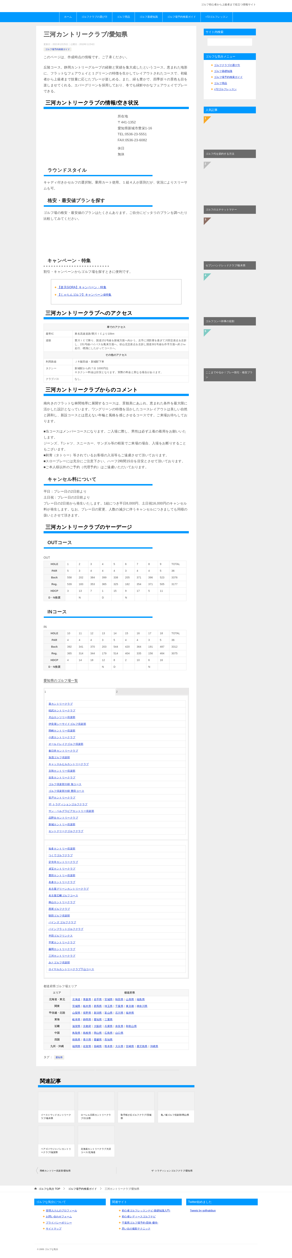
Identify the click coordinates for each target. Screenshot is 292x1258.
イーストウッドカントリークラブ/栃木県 (56, 1117)
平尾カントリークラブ (62, 942)
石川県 (119, 1012)
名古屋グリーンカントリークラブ (69, 888)
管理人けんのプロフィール (61, 1210)
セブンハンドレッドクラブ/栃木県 (225, 265)
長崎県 (98, 1046)
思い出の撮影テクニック (136, 1228)
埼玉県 (108, 1006)
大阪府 (98, 1026)
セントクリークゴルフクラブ (66, 831)
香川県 (87, 1039)
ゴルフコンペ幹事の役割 (220, 321)
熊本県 (108, 1046)
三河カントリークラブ (62, 955)
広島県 (108, 1032)
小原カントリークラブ (62, 737)
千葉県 (119, 1006)
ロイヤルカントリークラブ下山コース (71, 969)
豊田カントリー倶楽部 (62, 875)
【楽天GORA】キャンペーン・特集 (82, 287)
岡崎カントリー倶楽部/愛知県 (55, 1170)
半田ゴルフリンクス (61, 935)
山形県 (130, 999)
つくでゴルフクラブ (61, 855)
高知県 (108, 1039)
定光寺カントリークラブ (63, 862)
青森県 (87, 999)
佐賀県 (87, 1046)
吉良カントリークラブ (62, 777)
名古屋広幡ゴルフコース (63, 895)
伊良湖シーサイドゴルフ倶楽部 (67, 723)
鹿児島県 (142, 1046)
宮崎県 (130, 1046)
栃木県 (87, 1006)
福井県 (130, 1012)
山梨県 (76, 1012)
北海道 (76, 999)
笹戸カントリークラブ (62, 797)
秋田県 (119, 999)
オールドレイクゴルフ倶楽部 (66, 744)
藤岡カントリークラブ (62, 949)
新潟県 (98, 1012)
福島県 (141, 999)
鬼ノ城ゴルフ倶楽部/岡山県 (175, 1115)
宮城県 (108, 999)
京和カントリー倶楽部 (62, 770)
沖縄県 (154, 1046)
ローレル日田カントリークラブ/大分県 (96, 1117)
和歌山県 (131, 1026)
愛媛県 (98, 1039)
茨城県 (76, 1006)
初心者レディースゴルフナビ (139, 1216)
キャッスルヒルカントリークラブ (69, 764)
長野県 (87, 1012)
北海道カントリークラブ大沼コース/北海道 (96, 1151)
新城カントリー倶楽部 (62, 824)
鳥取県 (76, 1032)
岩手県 (98, 999)
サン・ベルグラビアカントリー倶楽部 (71, 811)
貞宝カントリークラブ (62, 868)
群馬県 (98, 1006)
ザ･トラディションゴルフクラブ (68, 804)
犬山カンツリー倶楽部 (62, 717)
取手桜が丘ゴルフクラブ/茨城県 (136, 1117)
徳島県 (76, 1039)
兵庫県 (108, 1026)
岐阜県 (76, 1019)
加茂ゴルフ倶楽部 (59, 757)
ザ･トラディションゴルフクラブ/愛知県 (172, 1170)
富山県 (108, 1012)
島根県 (87, 1032)
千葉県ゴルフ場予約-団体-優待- (140, 1222)
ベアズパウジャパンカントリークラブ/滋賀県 (56, 1151)
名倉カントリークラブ (62, 882)
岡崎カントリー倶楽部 (62, 730)
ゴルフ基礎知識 (148, 16)
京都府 (87, 1026)
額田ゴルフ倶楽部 (59, 915)
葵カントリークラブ (61, 703)
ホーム (68, 16)
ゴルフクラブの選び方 (94, 16)
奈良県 (119, 1026)
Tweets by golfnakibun (203, 1210)
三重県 (108, 1019)
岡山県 (98, 1032)
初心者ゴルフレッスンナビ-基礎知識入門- (146, 1210)
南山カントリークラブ (62, 902)
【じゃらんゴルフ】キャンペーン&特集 (85, 294)
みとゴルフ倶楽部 (59, 962)
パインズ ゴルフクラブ (62, 922)
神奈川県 (142, 1006)
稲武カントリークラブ (62, 710)
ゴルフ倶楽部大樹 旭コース (65, 784)
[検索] (229, 42)
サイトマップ (53, 1228)
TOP (49, 1188)
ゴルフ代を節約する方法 (220, 153)
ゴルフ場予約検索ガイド (181, 16)
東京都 (130, 1006)
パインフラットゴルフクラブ (66, 928)
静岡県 (87, 1019)
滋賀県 (76, 1026)
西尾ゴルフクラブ (59, 908)
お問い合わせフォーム (59, 1216)
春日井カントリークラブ (63, 750)
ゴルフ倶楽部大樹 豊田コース (66, 790)
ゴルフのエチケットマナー (221, 209)
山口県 (119, 1032)
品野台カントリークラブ (63, 817)
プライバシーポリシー (59, 1222)
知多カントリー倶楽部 (62, 848)
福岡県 (76, 1046)
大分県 (119, 1046)
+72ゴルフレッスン (216, 16)
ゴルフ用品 (123, 16)
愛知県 (98, 1019)
